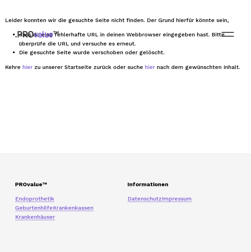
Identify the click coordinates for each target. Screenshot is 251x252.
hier (27, 67)
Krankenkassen (73, 207)
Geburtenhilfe (34, 207)
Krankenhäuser (35, 217)
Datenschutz (144, 198)
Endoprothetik (34, 198)
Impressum (177, 198)
